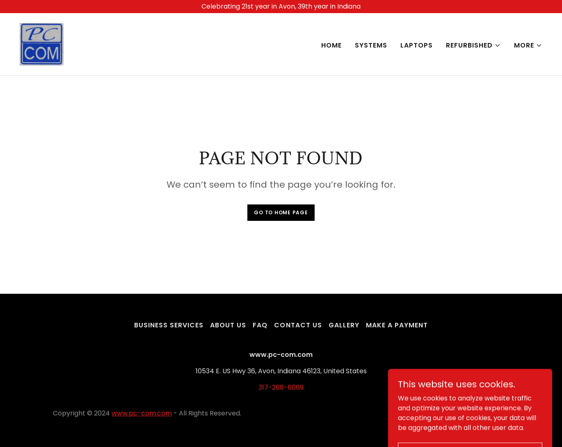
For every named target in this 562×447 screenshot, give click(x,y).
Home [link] (331, 45)
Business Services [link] (168, 325)
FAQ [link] (260, 325)
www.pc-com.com (142, 413)
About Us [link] (228, 325)
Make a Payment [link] (397, 325)
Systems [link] (371, 45)
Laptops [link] (416, 45)
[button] (473, 45)
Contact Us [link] (298, 325)
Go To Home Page (281, 212)
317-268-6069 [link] (281, 387)
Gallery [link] (344, 325)
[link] (42, 43)
